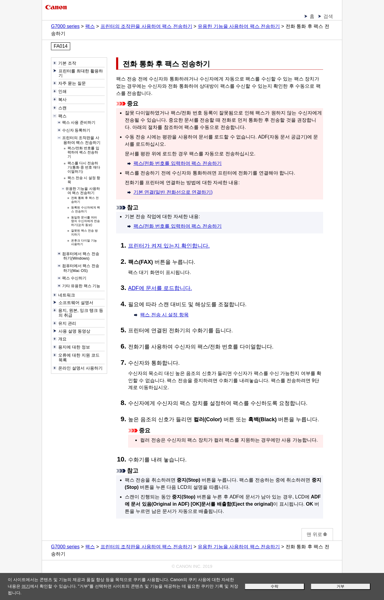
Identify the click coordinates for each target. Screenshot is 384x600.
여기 (26, 586)
